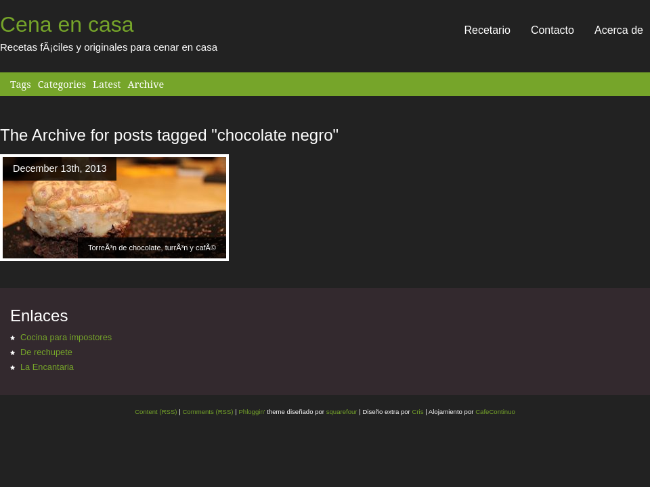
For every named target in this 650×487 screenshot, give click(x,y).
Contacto (552, 30)
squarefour (341, 411)
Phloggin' (251, 411)
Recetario (487, 30)
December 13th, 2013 (59, 168)
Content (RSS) (156, 411)
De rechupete (46, 352)
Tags (20, 84)
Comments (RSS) (207, 411)
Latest (107, 84)
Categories (62, 84)
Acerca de (618, 30)
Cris (417, 411)
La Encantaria (47, 367)
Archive (145, 84)
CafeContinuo (495, 411)
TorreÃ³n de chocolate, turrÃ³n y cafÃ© (152, 248)
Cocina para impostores (66, 337)
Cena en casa (66, 24)
